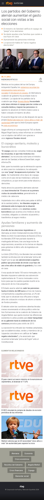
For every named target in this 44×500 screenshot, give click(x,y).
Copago (31, 470)
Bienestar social (22, 476)
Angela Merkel (23, 101)
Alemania (15, 453)
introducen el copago (19, 93)
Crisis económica (22, 459)
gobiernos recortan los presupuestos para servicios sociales (20, 90)
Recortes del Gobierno (13, 465)
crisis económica (10, 125)
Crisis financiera (16, 470)
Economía (29, 453)
